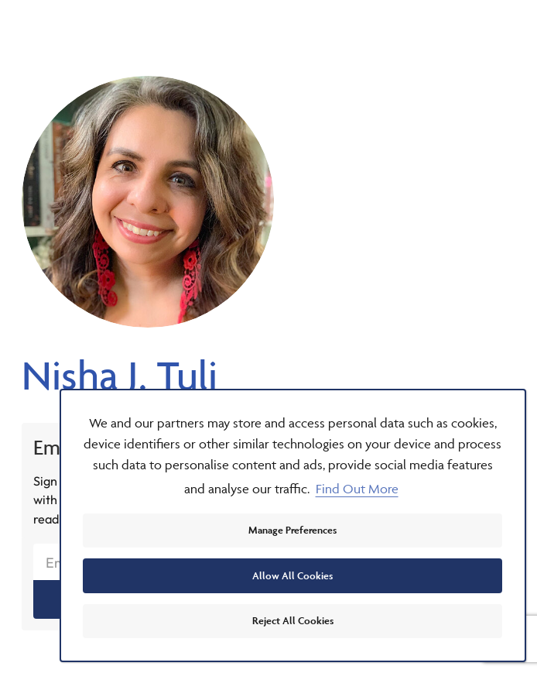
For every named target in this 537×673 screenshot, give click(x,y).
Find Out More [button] (357, 488)
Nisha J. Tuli (119, 375)
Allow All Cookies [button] (292, 575)
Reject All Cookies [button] (292, 620)
